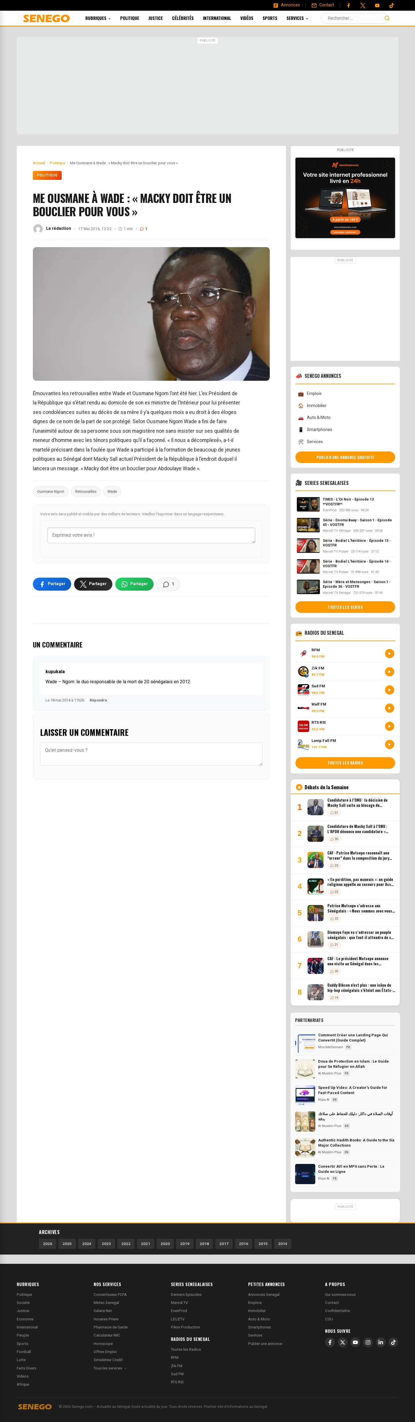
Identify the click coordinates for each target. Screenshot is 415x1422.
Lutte (21, 1360)
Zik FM (176, 1366)
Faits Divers (26, 1368)
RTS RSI (177, 1382)
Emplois (310, 394)
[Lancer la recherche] (387, 18)
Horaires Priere (106, 1319)
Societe (23, 1302)
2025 (67, 1243)
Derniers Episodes (186, 1294)
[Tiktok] (391, 5)
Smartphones (315, 430)
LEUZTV (177, 1319)
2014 (282, 1243)
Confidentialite (337, 1311)
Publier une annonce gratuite (345, 457)
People (23, 1335)
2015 (263, 1243)
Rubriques (106, 18)
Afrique (23, 1384)
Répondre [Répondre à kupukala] (98, 700)
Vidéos (254, 18)
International (225, 18)
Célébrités (190, 18)
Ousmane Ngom (50, 491)
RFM (174, 1357)
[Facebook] (348, 5)
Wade (112, 491)
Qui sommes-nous (340, 1294)
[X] (343, 1342)
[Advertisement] (207, 86)
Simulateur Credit (108, 1360)
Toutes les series (345, 607)
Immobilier (312, 406)
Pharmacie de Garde (111, 1327)
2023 (106, 1243)
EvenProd (179, 1311)
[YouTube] (377, 5)
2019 (184, 1243)
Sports (277, 18)
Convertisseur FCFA (110, 1294)
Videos (23, 1376)
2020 (165, 1243)
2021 (145, 1243)
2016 (243, 1243)
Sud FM (177, 1374)
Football (24, 1352)
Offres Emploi (105, 1352)
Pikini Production (185, 1327)
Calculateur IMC (107, 1335)
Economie (25, 1319)
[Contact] (322, 5)
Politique (137, 18)
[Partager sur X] (93, 584)
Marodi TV (179, 1302)
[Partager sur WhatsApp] (134, 584)
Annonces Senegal (264, 1294)
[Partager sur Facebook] (52, 584)
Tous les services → (110, 1368)
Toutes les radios (345, 763)
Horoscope (103, 1343)
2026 (47, 1243)
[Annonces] (286, 5)
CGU (329, 1319)
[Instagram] (368, 1342)
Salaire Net (103, 1311)
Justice (163, 18)
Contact (332, 1302)
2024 (86, 1243)
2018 (204, 1243)
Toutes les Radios (186, 1349)
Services (305, 18)
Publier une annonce (265, 1343)
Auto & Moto (314, 418)
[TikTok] (393, 1342)
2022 (126, 1243)
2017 (224, 1243)
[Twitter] (362, 5)
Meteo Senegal (106, 1302)
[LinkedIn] (381, 1342)
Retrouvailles (86, 491)
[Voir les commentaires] (168, 584)
